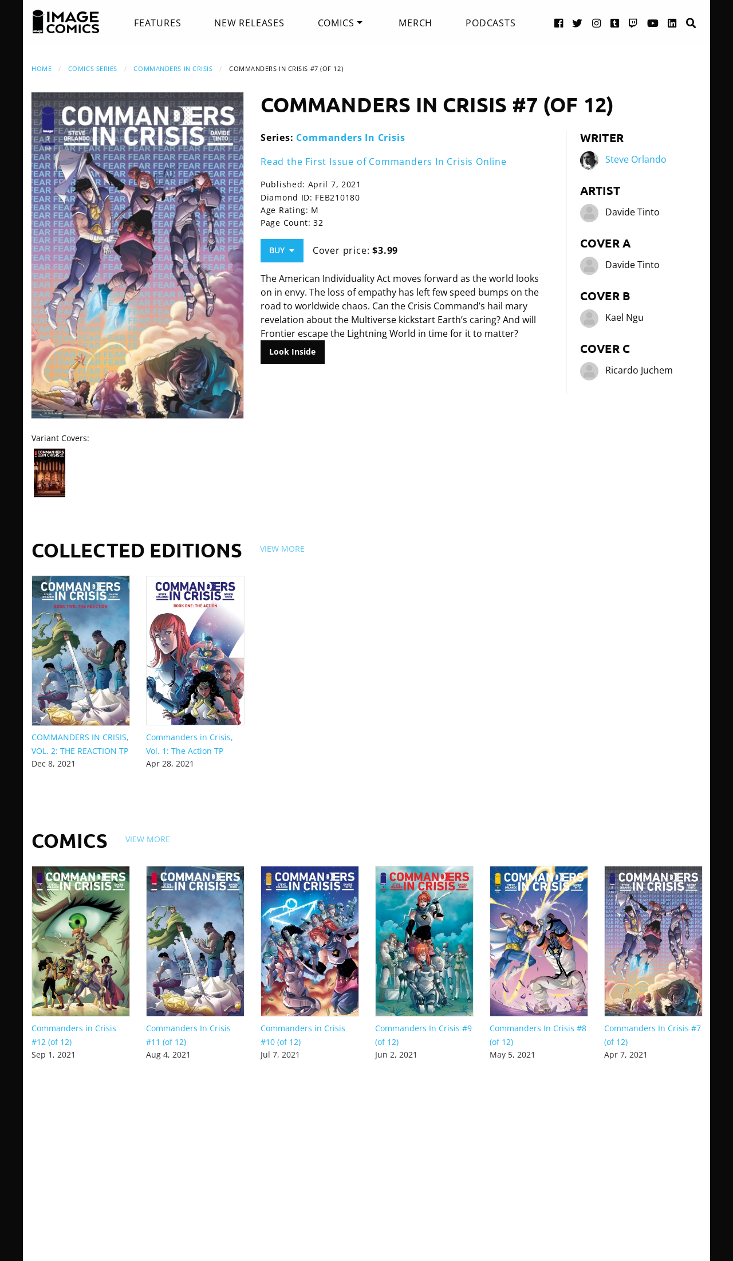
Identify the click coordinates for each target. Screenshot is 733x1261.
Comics (336, 23)
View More (282, 548)
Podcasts (490, 23)
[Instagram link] (596, 23)
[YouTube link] (653, 23)
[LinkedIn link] (672, 23)
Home (41, 68)
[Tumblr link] (615, 23)
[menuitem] (157, 23)
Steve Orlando (636, 159)
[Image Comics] (65, 22)
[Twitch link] (633, 23)
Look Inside (292, 351)
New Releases (249, 23)
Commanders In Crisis (172, 68)
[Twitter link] (577, 23)
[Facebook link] (558, 23)
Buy (281, 250)
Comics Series (92, 68)
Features (157, 23)
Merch (415, 23)
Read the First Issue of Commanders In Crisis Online (384, 161)
